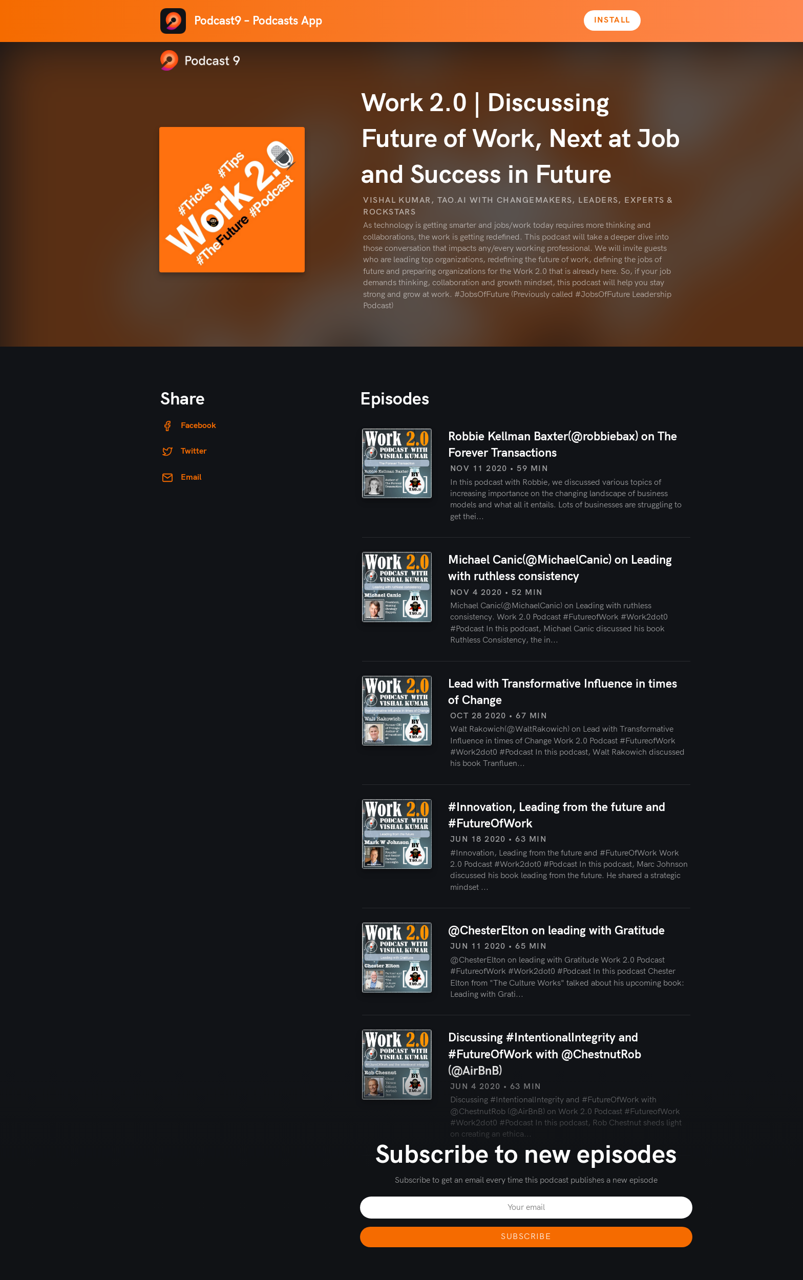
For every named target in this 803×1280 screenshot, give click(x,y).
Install (612, 20)
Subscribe (526, 1237)
